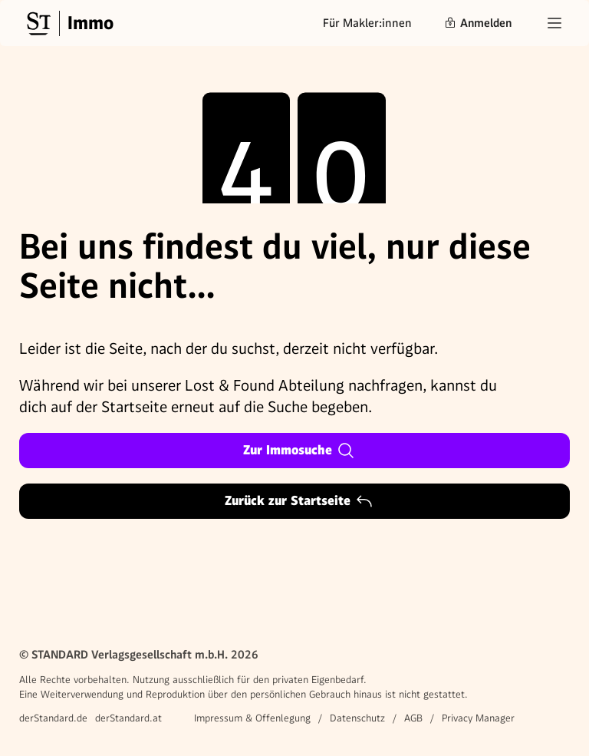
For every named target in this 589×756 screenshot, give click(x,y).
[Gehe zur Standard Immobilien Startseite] (68, 23)
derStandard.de (53, 718)
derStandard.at (128, 718)
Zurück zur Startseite (299, 501)
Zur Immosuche (299, 450)
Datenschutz (357, 718)
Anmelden (478, 23)
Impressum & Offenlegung (252, 718)
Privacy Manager (478, 718)
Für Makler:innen (367, 23)
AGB (413, 718)
